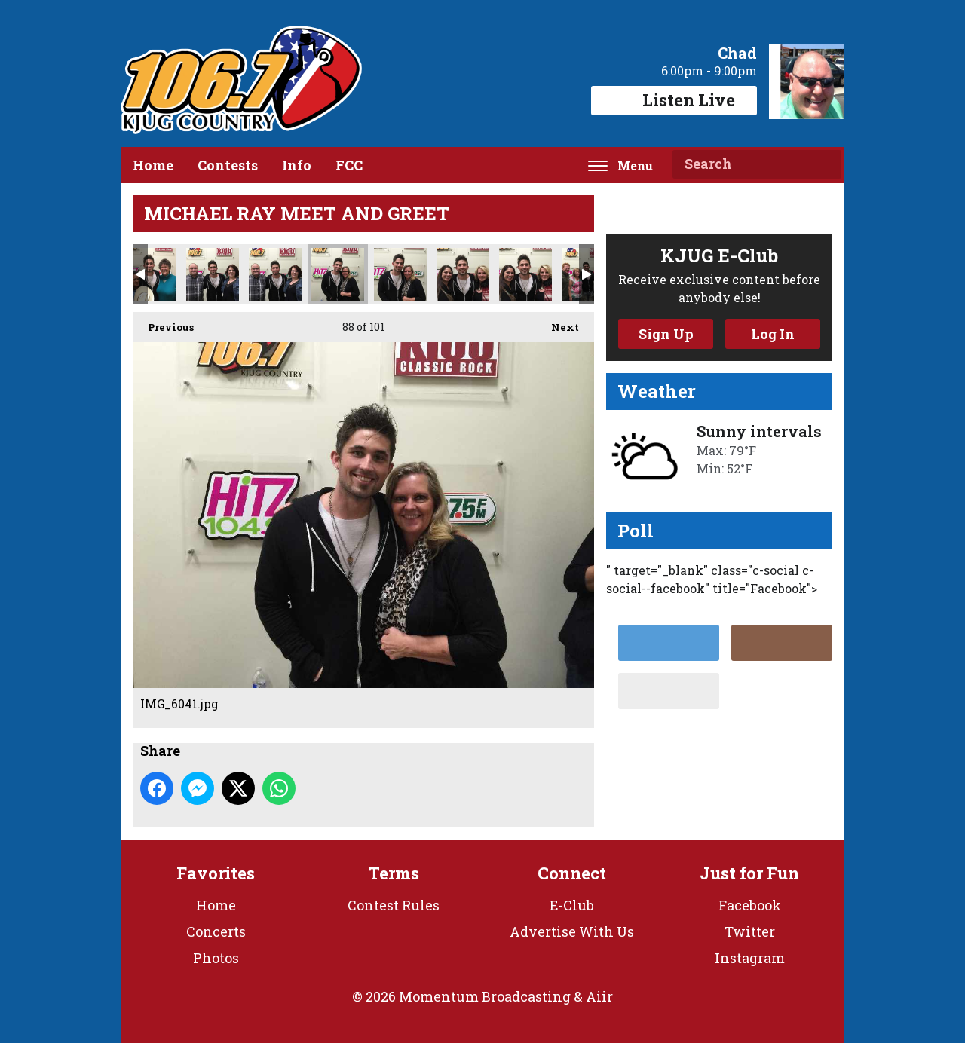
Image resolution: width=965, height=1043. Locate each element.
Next (557, 323)
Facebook (749, 905)
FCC (349, 165)
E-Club (572, 905)
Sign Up (666, 334)
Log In (773, 334)
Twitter (750, 931)
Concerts (216, 931)
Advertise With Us (572, 931)
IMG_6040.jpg (275, 274)
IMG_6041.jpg (337, 274)
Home (153, 165)
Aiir (599, 996)
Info (296, 165)
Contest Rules (394, 905)
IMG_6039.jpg (212, 274)
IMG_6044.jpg (525, 274)
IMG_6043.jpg (463, 274)
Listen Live (674, 100)
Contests (228, 165)
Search (824, 164)
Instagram (750, 958)
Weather (656, 391)
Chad (737, 53)
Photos (216, 958)
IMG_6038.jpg (150, 274)
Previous (163, 323)
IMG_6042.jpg (400, 274)
